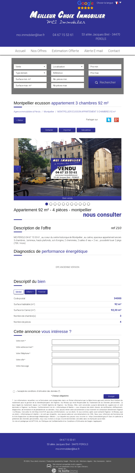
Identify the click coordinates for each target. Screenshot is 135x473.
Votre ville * (20, 357)
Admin (108, 459)
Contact (112, 50)
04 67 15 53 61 (67, 437)
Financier (41, 289)
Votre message (22, 363)
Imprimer (67, 127)
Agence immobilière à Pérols (27, 111)
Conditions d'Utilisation (76, 419)
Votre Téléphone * (23, 351)
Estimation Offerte (66, 50)
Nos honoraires (99, 459)
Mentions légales (86, 459)
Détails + (29, 289)
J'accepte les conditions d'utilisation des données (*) (38, 389)
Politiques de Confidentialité (52, 419)
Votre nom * (21, 338)
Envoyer (111, 394)
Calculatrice (86, 127)
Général (19, 289)
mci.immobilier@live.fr (30, 35)
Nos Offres (42, 50)
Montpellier (49, 111)
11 (88, 201)
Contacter (49, 127)
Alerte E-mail (92, 50)
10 (84, 201)
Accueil (22, 50)
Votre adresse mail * (24, 345)
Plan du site (74, 459)
